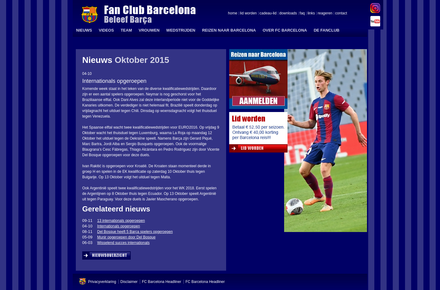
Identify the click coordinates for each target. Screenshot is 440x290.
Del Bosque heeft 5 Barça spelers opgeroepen (135, 232)
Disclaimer (128, 282)
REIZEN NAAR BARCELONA (229, 30)
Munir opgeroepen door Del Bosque (126, 237)
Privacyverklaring (102, 282)
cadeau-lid (268, 13)
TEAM (126, 30)
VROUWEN (149, 30)
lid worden (248, 13)
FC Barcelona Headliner (161, 282)
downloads (288, 13)
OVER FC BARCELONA (285, 30)
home (232, 13)
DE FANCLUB (326, 30)
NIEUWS (84, 30)
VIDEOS (106, 30)
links (311, 13)
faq (302, 13)
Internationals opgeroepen (118, 226)
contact (341, 13)
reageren (325, 13)
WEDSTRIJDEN (180, 30)
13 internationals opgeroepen (121, 220)
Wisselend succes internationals (123, 243)
